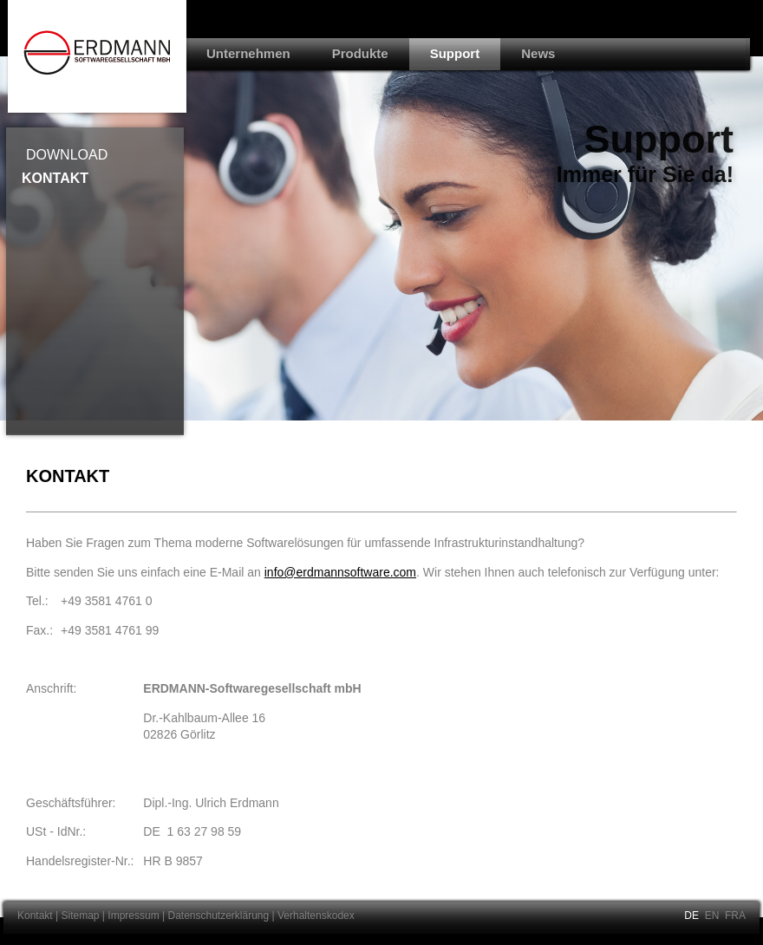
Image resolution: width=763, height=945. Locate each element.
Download (67, 154)
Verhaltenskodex (316, 915)
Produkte (360, 53)
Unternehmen (248, 53)
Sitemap (81, 915)
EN (712, 915)
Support (455, 53)
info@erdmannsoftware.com (340, 572)
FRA (735, 915)
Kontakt (55, 178)
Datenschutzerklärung (218, 915)
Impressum (133, 915)
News (538, 53)
